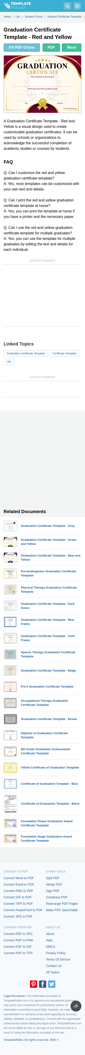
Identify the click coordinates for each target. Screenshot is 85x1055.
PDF (51, 47)
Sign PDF (53, 891)
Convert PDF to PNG (18, 940)
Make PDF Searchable (62, 910)
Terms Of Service (58, 959)
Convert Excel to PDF (19, 884)
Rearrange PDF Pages (62, 903)
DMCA (50, 946)
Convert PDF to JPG (18, 934)
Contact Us (54, 966)
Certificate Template (65, 353)
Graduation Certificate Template (26, 353)
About (50, 934)
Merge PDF (54, 884)
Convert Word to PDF (19, 878)
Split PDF (52, 878)
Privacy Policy (56, 953)
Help (49, 940)
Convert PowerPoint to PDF (23, 910)
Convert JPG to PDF (18, 916)
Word (71, 47)
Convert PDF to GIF (18, 946)
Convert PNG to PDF (18, 891)
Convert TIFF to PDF (18, 903)
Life (9, 361)
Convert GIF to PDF (18, 897)
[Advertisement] (42, 295)
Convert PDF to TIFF (18, 953)
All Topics (52, 972)
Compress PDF (57, 897)
